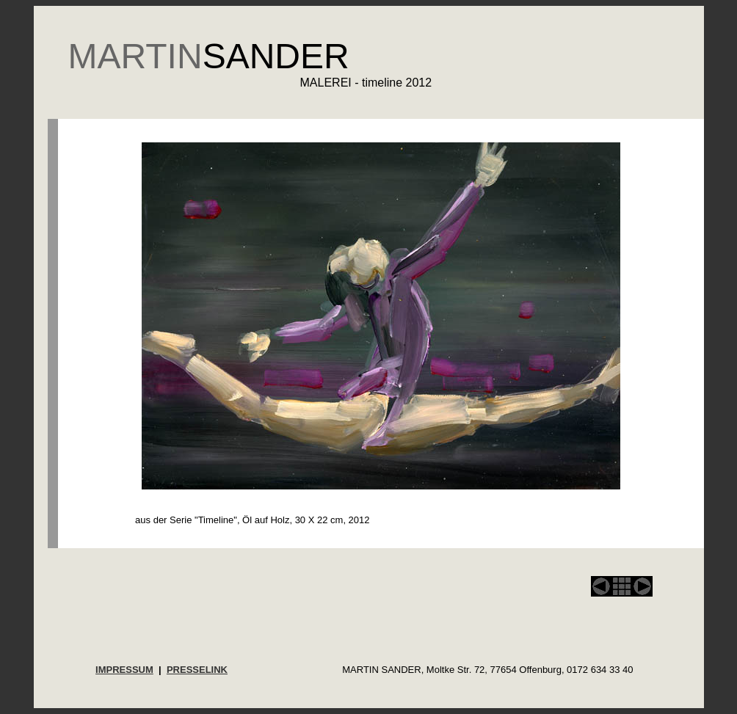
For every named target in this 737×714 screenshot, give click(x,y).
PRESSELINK (197, 669)
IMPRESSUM (124, 669)
